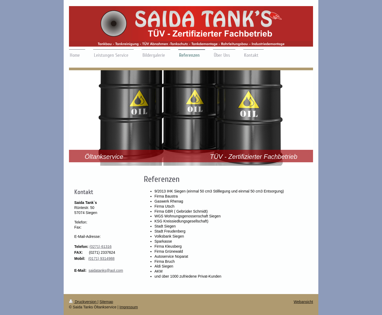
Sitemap (106, 302)
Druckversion (83, 302)
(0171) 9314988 (101, 258)
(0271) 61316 (100, 246)
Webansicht (303, 302)
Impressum (128, 307)
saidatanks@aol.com (106, 270)
